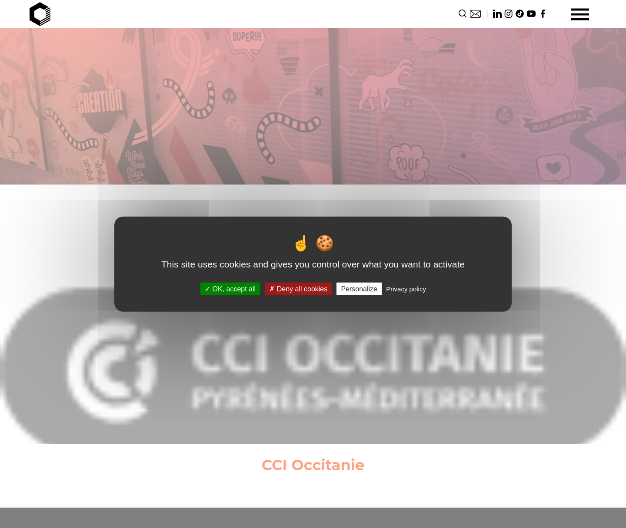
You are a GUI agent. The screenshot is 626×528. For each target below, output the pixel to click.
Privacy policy (406, 288)
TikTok (520, 13)
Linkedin (497, 13)
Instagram (508, 13)
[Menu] (580, 14)
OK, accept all (230, 288)
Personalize (359, 288)
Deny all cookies (298, 288)
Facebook (542, 13)
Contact (475, 13)
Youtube (531, 13)
